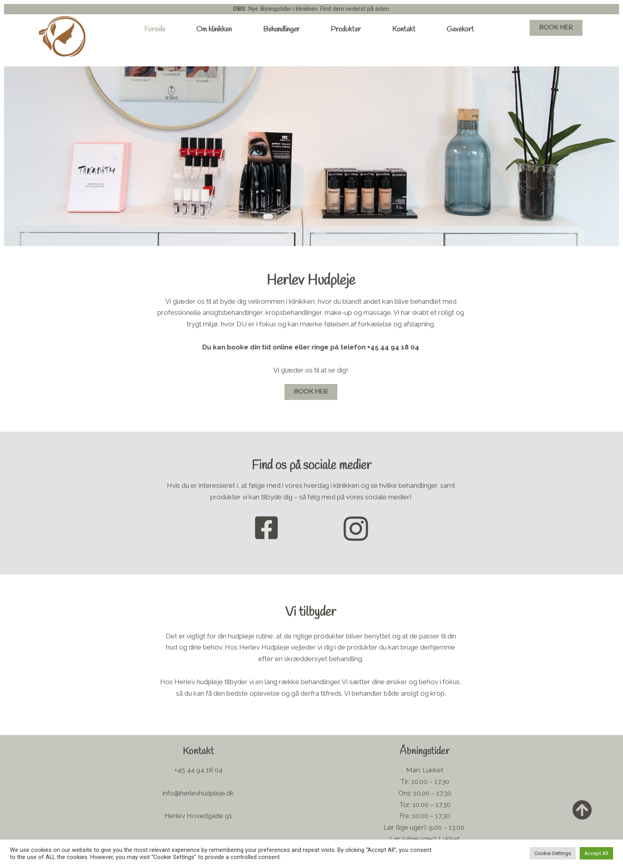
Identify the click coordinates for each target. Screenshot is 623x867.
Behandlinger (281, 29)
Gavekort (460, 29)
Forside (154, 29)
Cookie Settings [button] (552, 853)
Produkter (346, 29)
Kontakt (404, 29)
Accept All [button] (596, 853)
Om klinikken (214, 29)
